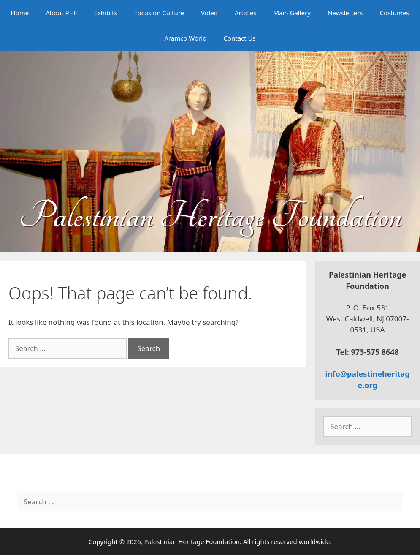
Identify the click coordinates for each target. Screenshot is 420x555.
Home (20, 12)
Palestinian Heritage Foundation (210, 216)
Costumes (394, 12)
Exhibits (105, 12)
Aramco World (185, 38)
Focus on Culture (159, 12)
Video (209, 12)
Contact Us (239, 38)
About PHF (61, 12)
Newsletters (345, 12)
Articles (246, 12)
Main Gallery (291, 12)
